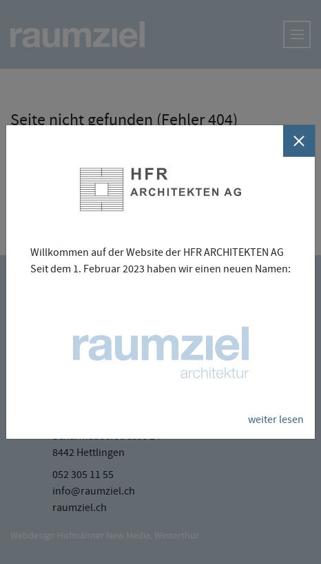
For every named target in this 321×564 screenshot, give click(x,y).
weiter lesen (276, 419)
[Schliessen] (299, 141)
